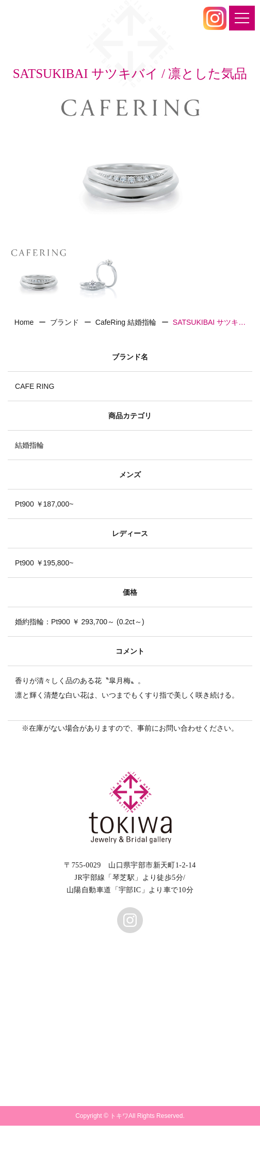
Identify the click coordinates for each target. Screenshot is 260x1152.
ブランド (64, 322)
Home (24, 322)
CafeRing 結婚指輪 (125, 322)
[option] (130, 167)
